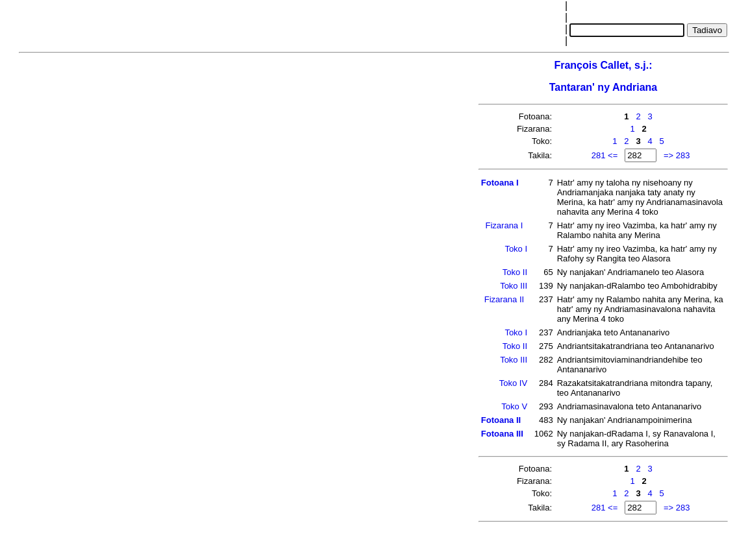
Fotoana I (500, 182)
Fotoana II (501, 420)
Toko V (514, 406)
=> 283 (677, 155)
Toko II (515, 272)
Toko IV (513, 383)
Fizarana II (504, 299)
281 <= (605, 155)
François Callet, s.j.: (603, 65)
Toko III (513, 286)
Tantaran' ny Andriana (603, 87)
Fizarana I (504, 225)
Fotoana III (502, 434)
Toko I (516, 249)
